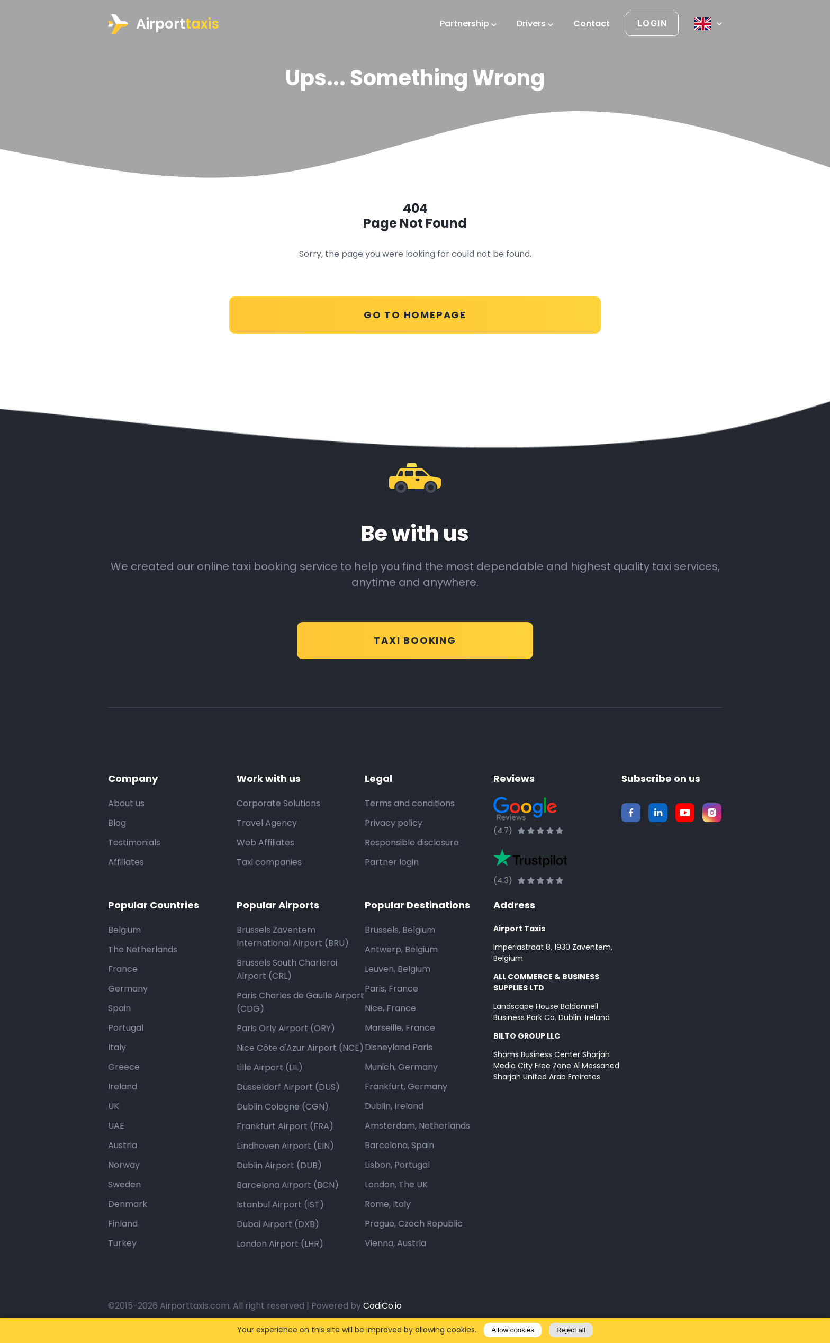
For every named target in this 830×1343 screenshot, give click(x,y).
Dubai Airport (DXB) (278, 1225)
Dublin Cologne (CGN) (283, 1107)
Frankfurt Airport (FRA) (285, 1127)
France (123, 969)
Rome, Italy (388, 1204)
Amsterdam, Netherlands (417, 1126)
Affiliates (126, 863)
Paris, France (391, 989)
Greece (124, 1067)
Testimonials (134, 843)
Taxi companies (269, 863)
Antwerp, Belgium (401, 950)
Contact (591, 24)
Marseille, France (400, 1028)
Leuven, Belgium (397, 969)
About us (126, 804)
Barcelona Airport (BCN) (288, 1185)
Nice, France (390, 1009)
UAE (116, 1126)
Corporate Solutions (278, 804)
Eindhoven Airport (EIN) (285, 1146)
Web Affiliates (265, 843)
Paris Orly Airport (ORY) (286, 1029)
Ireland (122, 1087)
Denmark (127, 1204)
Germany (128, 989)
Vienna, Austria (395, 1244)
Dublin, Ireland (394, 1107)
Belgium (124, 930)
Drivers (535, 24)
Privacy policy (393, 823)
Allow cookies (512, 1330)
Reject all (570, 1330)
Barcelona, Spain (399, 1146)
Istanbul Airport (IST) (280, 1205)
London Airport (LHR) (280, 1244)
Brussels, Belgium (400, 930)
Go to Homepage (415, 309)
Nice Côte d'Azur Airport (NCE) (300, 1048)
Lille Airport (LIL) (270, 1068)
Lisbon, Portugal (397, 1165)
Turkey (122, 1244)
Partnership (468, 24)
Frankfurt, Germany (406, 1087)
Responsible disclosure (412, 843)
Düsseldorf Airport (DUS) (288, 1087)
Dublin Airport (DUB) (279, 1166)
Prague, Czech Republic (414, 1224)
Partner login (392, 863)
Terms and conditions (410, 804)
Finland (123, 1224)
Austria (122, 1146)
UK (113, 1107)
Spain (119, 1009)
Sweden (124, 1185)
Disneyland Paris (398, 1048)
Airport (163, 24)
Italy (117, 1048)
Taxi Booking (415, 635)
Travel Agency (267, 823)
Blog (117, 823)
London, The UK (396, 1185)
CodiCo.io (382, 1306)
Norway (124, 1165)
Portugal (125, 1028)
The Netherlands (142, 950)
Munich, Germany (401, 1067)
